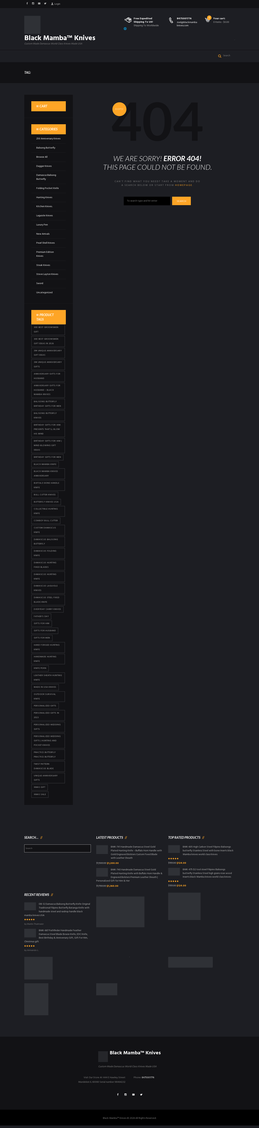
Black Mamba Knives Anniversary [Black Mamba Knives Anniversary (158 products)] (46, 473)
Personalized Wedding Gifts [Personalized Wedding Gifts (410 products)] (47, 728)
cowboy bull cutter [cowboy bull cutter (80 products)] (46, 520)
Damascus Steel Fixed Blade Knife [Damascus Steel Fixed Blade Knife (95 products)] (47, 600)
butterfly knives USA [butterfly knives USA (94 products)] (46, 501)
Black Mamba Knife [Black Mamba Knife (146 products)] (45, 463)
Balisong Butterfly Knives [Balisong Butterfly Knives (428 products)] (45, 414)
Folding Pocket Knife (47, 188)
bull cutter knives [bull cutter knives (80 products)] (45, 494)
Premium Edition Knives (45, 253)
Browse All (42, 157)
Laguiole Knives (44, 215)
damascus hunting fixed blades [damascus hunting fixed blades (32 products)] (45, 565)
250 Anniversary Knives (48, 139)
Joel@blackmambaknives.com (187, 24)
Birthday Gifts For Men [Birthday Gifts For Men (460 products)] (47, 456)
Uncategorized (44, 290)
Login (58, 4)
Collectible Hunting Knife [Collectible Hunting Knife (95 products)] (46, 510)
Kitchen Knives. (44, 206)
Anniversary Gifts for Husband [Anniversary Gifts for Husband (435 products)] (47, 374)
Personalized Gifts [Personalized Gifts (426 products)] (45, 707)
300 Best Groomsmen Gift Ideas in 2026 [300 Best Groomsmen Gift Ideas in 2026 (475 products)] (46, 339)
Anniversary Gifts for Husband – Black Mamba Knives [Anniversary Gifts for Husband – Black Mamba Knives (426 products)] (47, 388)
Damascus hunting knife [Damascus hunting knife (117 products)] (45, 576)
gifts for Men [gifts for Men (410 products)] (42, 638)
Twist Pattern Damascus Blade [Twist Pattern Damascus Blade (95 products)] (44, 768)
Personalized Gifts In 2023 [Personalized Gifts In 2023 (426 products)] (47, 716)
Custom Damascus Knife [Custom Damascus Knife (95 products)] (45, 530)
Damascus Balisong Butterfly (46, 177)
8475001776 (184, 19)
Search (182, 201)
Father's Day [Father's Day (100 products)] (41, 616)
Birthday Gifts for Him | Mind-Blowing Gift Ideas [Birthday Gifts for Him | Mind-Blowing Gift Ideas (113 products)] (48, 444)
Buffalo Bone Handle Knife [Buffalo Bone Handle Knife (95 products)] (46, 484)
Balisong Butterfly (45, 148)
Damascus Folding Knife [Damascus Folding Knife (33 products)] (45, 553)
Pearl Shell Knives (45, 242)
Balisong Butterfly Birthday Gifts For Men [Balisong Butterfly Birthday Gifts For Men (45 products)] (47, 402)
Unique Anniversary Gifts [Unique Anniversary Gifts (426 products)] (46, 779)
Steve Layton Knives (47, 272)
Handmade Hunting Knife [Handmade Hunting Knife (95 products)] (45, 659)
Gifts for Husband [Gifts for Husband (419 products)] (45, 631)
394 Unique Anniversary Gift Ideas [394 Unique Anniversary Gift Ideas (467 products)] (48, 351)
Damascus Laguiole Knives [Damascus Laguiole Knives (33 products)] (46, 588)
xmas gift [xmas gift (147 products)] (39, 789)
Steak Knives (43, 263)
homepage (183, 185)
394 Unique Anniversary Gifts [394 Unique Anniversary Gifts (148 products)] (48, 363)
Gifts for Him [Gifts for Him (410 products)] (41, 624)
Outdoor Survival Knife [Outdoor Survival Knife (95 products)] (45, 697)
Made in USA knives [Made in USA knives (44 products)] (45, 688)
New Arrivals (42, 233)
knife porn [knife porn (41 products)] (40, 669)
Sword (39, 281)
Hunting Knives (44, 197)
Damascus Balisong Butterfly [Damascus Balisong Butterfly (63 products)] (46, 541)
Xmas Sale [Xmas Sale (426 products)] (40, 796)
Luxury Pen (42, 224)
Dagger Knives (44, 166)
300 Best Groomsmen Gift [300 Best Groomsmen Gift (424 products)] (46, 327)
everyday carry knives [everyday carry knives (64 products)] (47, 609)
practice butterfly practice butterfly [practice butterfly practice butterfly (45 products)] (45, 756)
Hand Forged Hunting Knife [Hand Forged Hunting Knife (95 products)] (47, 648)
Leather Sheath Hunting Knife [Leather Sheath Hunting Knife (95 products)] (48, 678)
